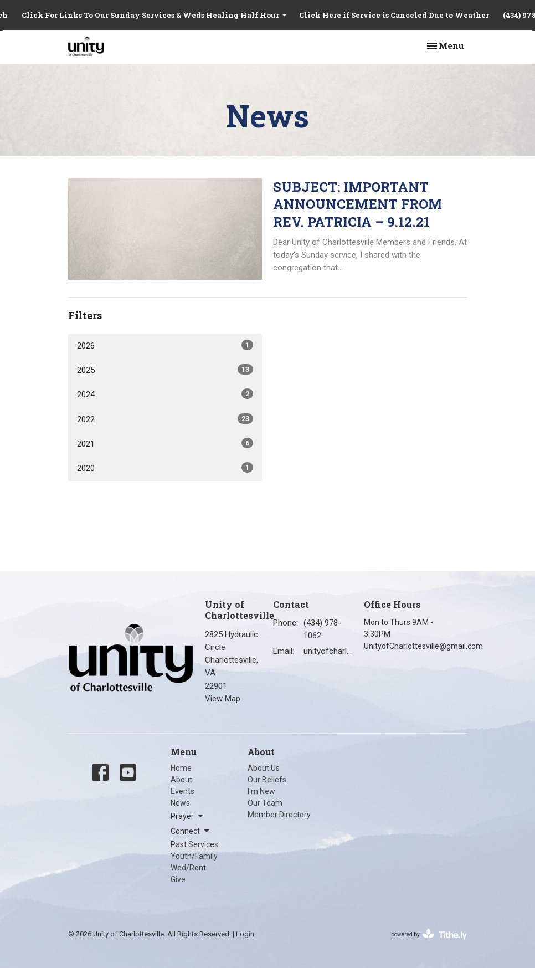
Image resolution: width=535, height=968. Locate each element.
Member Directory (279, 814)
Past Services (194, 844)
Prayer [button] (188, 816)
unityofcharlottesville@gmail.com (328, 651)
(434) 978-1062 (322, 629)
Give (178, 879)
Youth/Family (194, 856)
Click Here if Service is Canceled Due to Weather (394, 15)
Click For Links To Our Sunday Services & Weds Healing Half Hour (155, 15)
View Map (222, 699)
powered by (429, 934)
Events (182, 791)
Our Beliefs (267, 779)
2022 (165, 418)
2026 (165, 345)
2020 (165, 467)
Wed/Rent (188, 867)
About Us (264, 768)
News (180, 802)
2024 (165, 394)
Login (245, 934)
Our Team (265, 802)
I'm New (261, 791)
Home (181, 768)
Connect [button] (191, 831)
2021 (165, 443)
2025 (165, 369)
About (181, 779)
